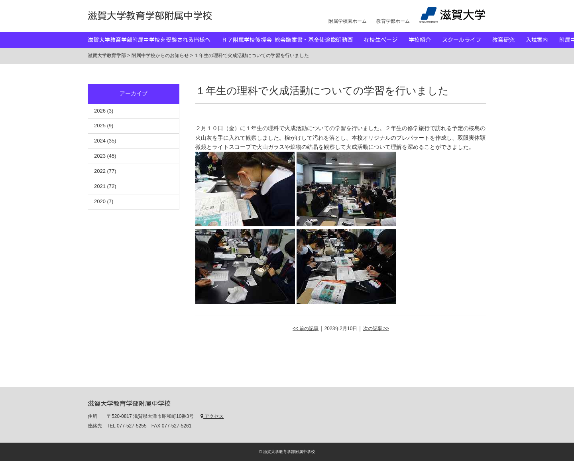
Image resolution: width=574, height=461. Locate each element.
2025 (100, 126)
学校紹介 (425, 40)
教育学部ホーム (393, 21)
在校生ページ (386, 40)
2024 (100, 141)
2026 (100, 111)
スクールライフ (467, 40)
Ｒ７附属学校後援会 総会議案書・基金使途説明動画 (293, 40)
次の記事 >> (376, 328)
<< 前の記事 (305, 328)
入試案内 (542, 40)
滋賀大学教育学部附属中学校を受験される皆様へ (155, 40)
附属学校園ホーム (347, 21)
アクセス (212, 416)
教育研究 (509, 40)
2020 (100, 201)
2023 (100, 156)
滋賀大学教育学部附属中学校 (150, 15)
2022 (100, 171)
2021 (100, 186)
